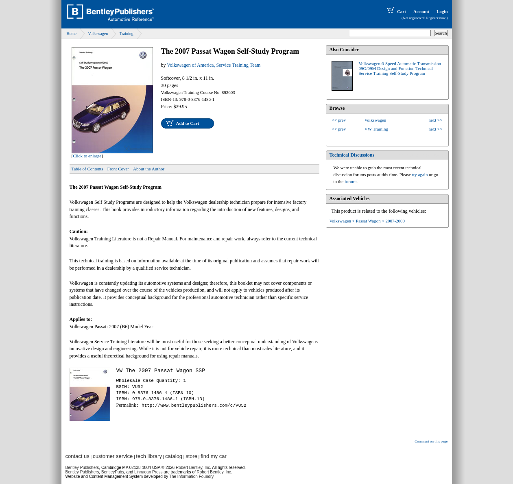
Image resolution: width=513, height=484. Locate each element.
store (191, 456)
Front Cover (118, 168)
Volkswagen (98, 33)
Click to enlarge (87, 155)
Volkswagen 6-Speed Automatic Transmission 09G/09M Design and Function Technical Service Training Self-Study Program (400, 68)
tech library (149, 456)
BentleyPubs (112, 472)
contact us (77, 456)
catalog (173, 456)
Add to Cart (187, 123)
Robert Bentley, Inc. (214, 472)
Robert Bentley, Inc (193, 467)
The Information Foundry (191, 476)
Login (442, 11)
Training (126, 33)
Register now (436, 18)
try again (420, 174)
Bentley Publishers (82, 467)
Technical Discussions (352, 155)
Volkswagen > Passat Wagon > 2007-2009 (367, 220)
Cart (396, 11)
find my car (214, 456)
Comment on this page (431, 441)
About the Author (148, 168)
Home (71, 33)
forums (351, 181)
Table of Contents (87, 168)
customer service (113, 456)
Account (421, 11)
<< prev (339, 120)
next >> (435, 120)
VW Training (376, 128)
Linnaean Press (148, 472)
